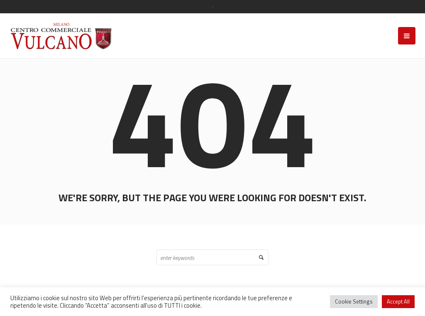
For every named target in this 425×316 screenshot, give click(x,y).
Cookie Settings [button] (354, 301)
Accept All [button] (398, 301)
